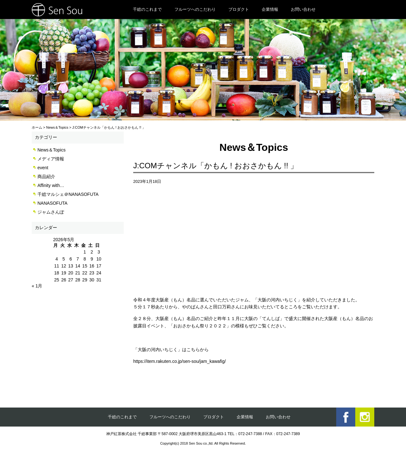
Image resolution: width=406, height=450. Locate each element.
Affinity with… (50, 185)
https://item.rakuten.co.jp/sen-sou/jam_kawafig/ (179, 361)
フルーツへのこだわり (195, 9)
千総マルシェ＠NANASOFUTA (68, 194)
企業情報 (270, 9)
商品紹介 (46, 176)
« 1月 (37, 285)
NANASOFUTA (52, 203)
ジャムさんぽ (50, 212)
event (42, 167)
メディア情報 (50, 158)
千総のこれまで (147, 9)
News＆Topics (51, 149)
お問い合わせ (303, 9)
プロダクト (238, 9)
